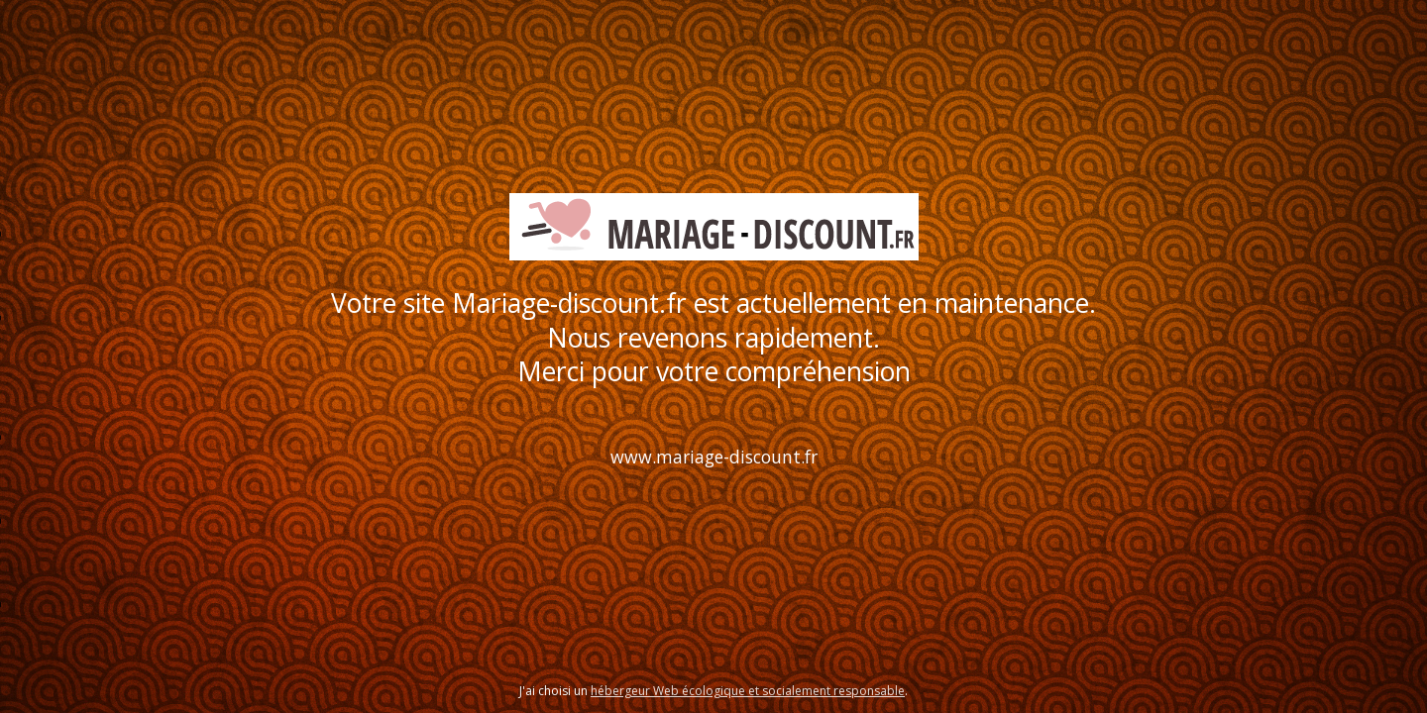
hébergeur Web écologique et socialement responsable (748, 690)
